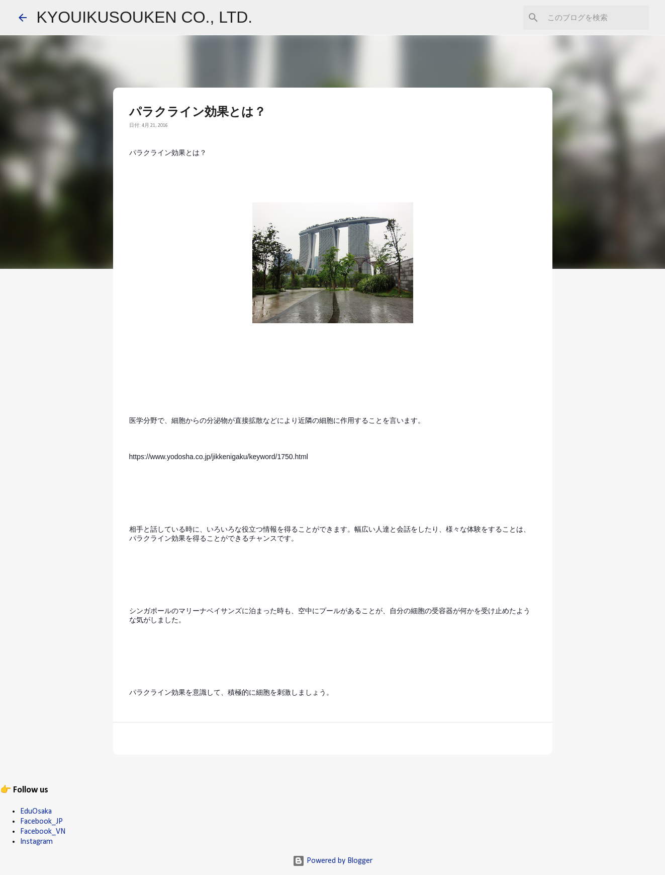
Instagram (36, 842)
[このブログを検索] (596, 18)
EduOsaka (36, 812)
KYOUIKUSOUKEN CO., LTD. (145, 17)
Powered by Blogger (332, 861)
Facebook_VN (42, 832)
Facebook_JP (41, 822)
